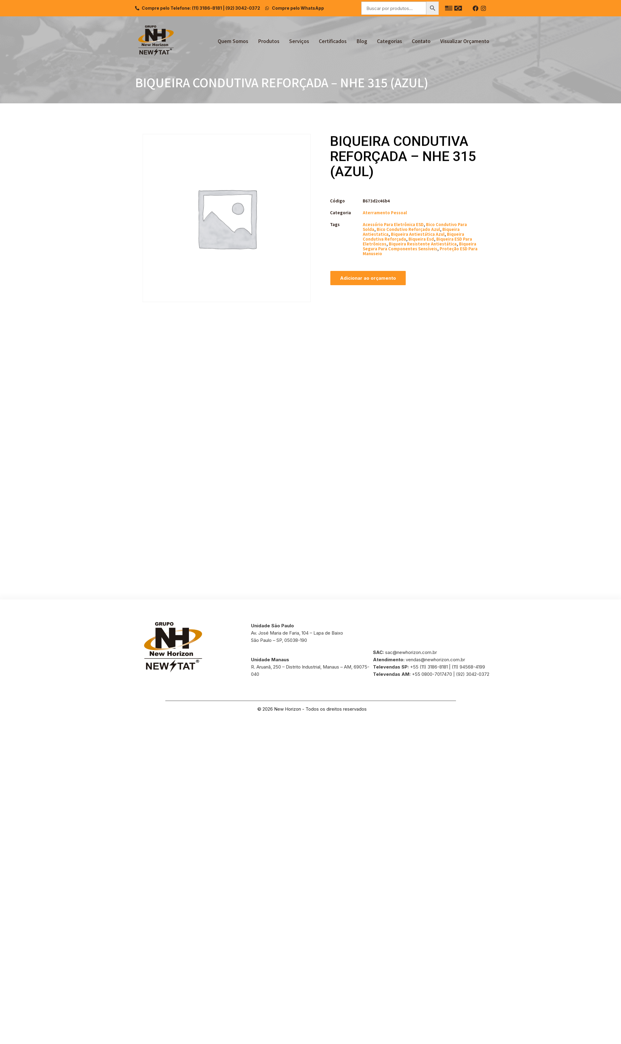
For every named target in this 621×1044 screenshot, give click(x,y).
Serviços (299, 41)
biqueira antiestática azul (417, 234)
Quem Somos (233, 41)
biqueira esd (421, 239)
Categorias (389, 41)
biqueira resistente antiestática (423, 244)
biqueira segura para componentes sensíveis (419, 246)
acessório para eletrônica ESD (393, 224)
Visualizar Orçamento (464, 41)
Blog (361, 41)
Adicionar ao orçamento (368, 278)
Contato (421, 41)
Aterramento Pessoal (385, 212)
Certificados (333, 41)
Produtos (268, 41)
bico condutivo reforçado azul (408, 229)
